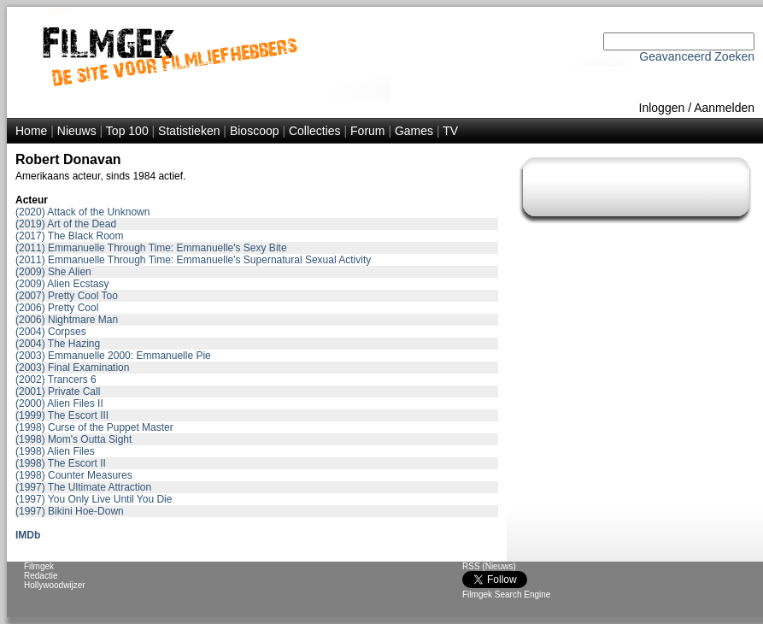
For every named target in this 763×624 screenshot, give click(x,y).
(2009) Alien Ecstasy (62, 284)
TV (450, 131)
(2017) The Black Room (69, 236)
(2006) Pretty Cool (56, 308)
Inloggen (662, 108)
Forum (367, 131)
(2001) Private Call (57, 391)
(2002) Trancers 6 (56, 380)
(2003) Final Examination (72, 368)
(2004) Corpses (50, 332)
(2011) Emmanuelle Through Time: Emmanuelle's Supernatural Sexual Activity (193, 260)
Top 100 (127, 131)
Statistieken (189, 131)
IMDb (27, 535)
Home (31, 131)
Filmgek (39, 566)
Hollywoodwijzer (54, 585)
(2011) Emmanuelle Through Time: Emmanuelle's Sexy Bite (151, 248)
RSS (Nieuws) (489, 566)
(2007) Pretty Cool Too (66, 296)
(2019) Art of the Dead (65, 224)
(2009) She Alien (53, 272)
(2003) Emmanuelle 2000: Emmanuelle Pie (113, 356)
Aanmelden (724, 108)
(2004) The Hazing (57, 344)
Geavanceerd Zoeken (696, 56)
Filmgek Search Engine (506, 594)
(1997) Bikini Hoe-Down (69, 511)
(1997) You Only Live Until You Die (93, 499)
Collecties (315, 131)
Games (414, 131)
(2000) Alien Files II (59, 403)
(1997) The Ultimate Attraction (83, 487)
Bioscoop (254, 131)
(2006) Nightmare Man (66, 320)
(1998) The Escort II (60, 463)
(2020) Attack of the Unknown (82, 212)
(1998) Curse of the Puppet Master (94, 427)
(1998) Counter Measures (73, 475)
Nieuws (77, 131)
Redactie (40, 575)
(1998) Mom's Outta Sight (73, 439)
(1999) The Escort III (62, 415)
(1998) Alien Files (55, 451)
